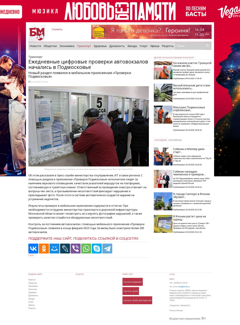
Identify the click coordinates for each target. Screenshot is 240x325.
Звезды (132, 46)
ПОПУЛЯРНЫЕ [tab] (175, 140)
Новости (35, 46)
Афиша (154, 46)
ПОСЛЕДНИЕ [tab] (161, 140)
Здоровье (100, 46)
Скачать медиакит (132, 281)
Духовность (117, 46)
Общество (50, 46)
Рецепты (167, 46)
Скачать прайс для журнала (137, 300)
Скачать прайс (130, 291)
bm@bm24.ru (184, 287)
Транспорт (84, 46)
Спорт (144, 46)
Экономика (67, 46)
